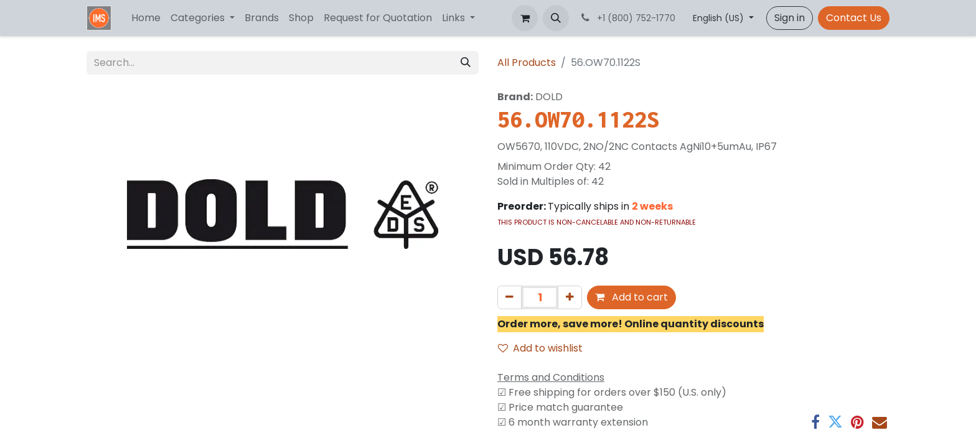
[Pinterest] (857, 421)
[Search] (466, 63)
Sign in (789, 18)
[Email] (879, 421)
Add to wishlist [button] (540, 348)
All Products (526, 62)
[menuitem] (146, 18)
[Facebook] (815, 421)
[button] (556, 18)
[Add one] (570, 297)
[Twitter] (835, 421)
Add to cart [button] (631, 297)
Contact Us (853, 18)
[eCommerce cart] (525, 18)
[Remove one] (509, 297)
